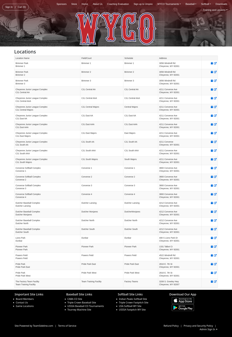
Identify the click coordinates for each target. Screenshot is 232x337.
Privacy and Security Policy (198, 325)
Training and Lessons (215, 10)
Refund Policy (171, 325)
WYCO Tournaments (169, 4)
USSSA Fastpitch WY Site (132, 309)
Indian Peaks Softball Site (133, 299)
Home (85, 4)
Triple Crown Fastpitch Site (133, 302)
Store (74, 4)
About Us (98, 4)
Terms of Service (67, 325)
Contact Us (22, 302)
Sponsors (62, 4)
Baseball (191, 4)
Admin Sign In (208, 329)
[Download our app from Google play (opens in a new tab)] (183, 307)
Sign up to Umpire (143, 4)
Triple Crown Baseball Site (81, 302)
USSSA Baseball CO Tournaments (85, 306)
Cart (22, 7)
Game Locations (25, 306)
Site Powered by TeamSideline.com (34, 325)
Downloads (221, 4)
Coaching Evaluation (118, 4)
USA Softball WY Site (130, 306)
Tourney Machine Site (79, 309)
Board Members (25, 299)
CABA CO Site (74, 299)
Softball (206, 4)
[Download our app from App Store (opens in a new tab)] (183, 300)
